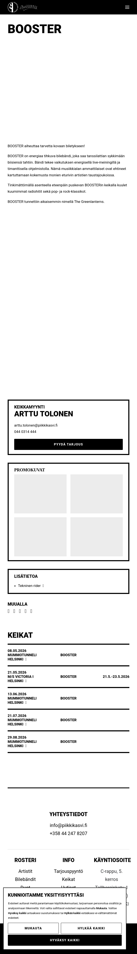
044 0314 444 (25, 432)
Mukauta (33, 928)
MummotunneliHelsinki (22, 657)
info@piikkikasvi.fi (68, 825)
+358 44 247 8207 (68, 833)
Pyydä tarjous (68, 444)
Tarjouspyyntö (68, 871)
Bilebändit (25, 879)
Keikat (68, 879)
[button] (127, 7)
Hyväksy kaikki (65, 940)
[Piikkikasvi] (23, 7)
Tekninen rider (29, 586)
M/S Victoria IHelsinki (21, 678)
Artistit (25, 871)
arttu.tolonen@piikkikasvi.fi (35, 425)
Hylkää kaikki (91, 928)
